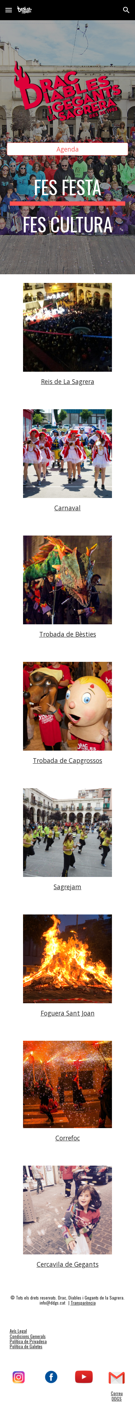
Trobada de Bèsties (67, 634)
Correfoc (67, 1138)
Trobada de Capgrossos (67, 760)
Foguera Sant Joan (68, 1013)
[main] (68, 209)
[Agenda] (67, 149)
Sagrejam (67, 886)
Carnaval (67, 507)
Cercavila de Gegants (68, 1264)
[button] (8, 10)
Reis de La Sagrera (67, 381)
